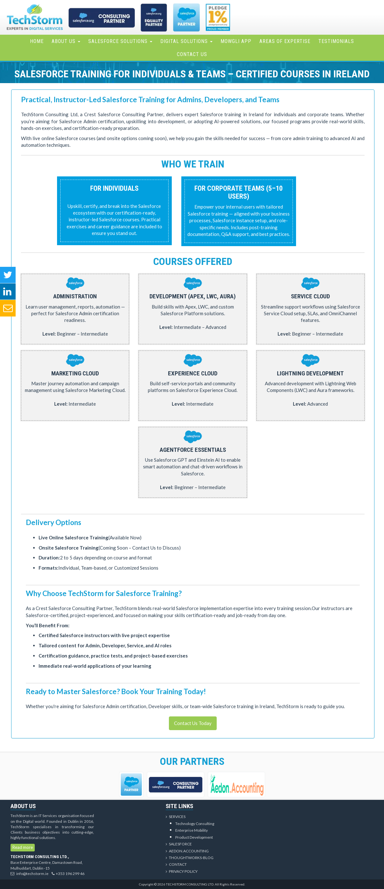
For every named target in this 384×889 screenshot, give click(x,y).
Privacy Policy (182, 871)
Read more (22, 847)
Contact (176, 864)
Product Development (194, 837)
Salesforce (179, 844)
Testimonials (336, 41)
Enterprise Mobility (191, 830)
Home (37, 41)
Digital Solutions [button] (186, 41)
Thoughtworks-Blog (190, 857)
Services (175, 816)
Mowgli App (236, 41)
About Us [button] (66, 41)
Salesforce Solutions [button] (120, 41)
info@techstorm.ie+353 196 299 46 (47, 873)
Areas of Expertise (284, 41)
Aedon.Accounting (187, 851)
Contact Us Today (193, 723)
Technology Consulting (194, 823)
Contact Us (192, 54)
